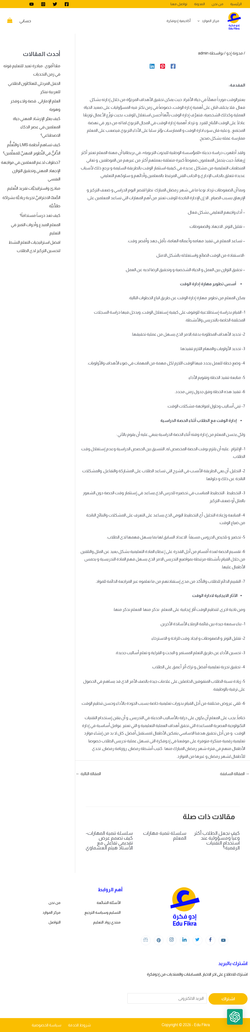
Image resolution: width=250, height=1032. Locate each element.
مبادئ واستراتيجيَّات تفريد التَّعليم (33, 188)
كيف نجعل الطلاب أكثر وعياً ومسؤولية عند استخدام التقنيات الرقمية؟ (217, 840)
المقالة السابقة (235, 773)
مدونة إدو (234, 53)
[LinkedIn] (184, 940)
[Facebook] (66, 4)
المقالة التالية (88, 773)
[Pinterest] (162, 66)
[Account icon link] (25, 21)
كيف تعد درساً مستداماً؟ (40, 215)
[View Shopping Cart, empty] (10, 21)
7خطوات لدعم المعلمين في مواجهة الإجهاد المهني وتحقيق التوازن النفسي (30, 170)
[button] (235, 1017)
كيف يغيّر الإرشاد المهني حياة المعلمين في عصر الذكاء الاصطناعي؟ (36, 127)
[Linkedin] (152, 66)
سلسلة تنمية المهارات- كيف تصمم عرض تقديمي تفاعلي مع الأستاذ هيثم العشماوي (109, 840)
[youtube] (31, 4)
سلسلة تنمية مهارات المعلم (164, 835)
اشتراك (228, 999)
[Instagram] (43, 4)
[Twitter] (55, 4)
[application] (200, 20)
